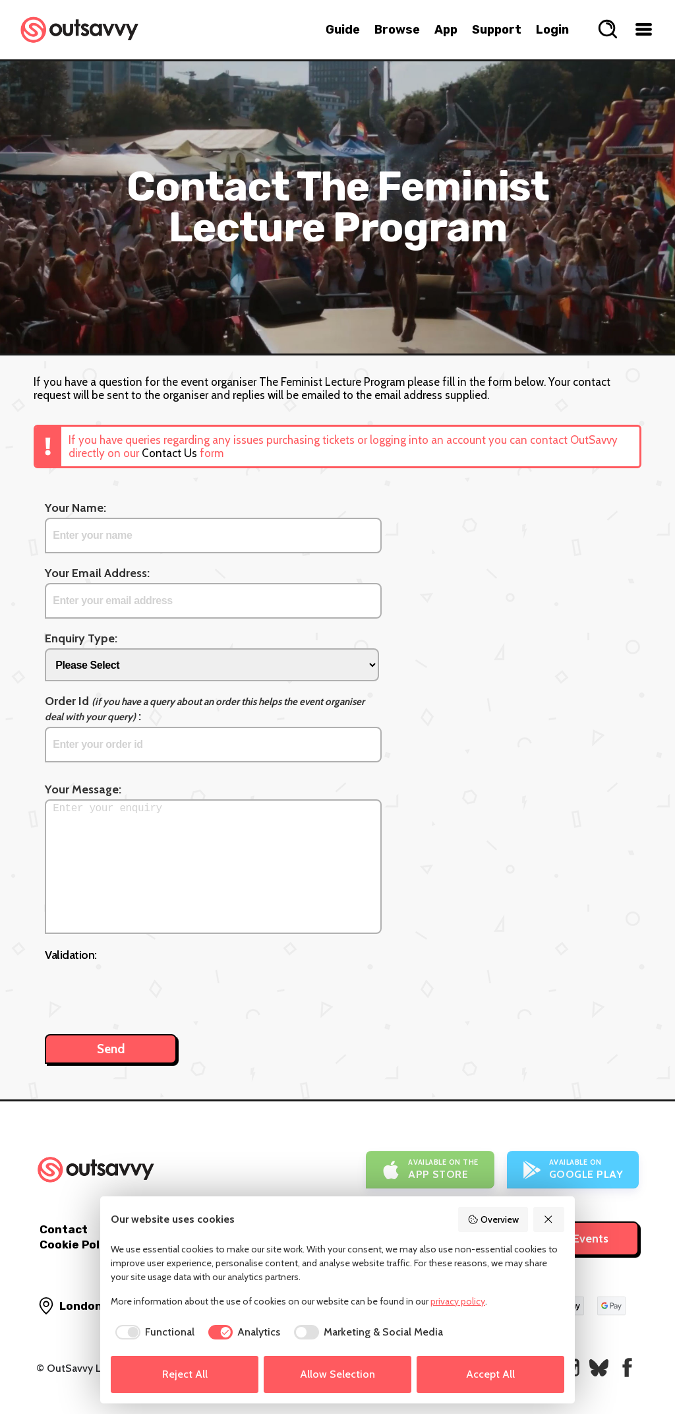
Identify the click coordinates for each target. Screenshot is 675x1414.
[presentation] (145, 991)
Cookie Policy (78, 1244)
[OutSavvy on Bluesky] (598, 1367)
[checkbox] (152, 1332)
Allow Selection (337, 1374)
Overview (493, 1219)
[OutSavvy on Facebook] (627, 1367)
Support (496, 29)
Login (552, 29)
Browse (397, 29)
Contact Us (169, 453)
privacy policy (457, 1301)
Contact (64, 1229)
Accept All (490, 1374)
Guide (343, 29)
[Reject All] (549, 1219)
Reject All (185, 1374)
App (445, 29)
